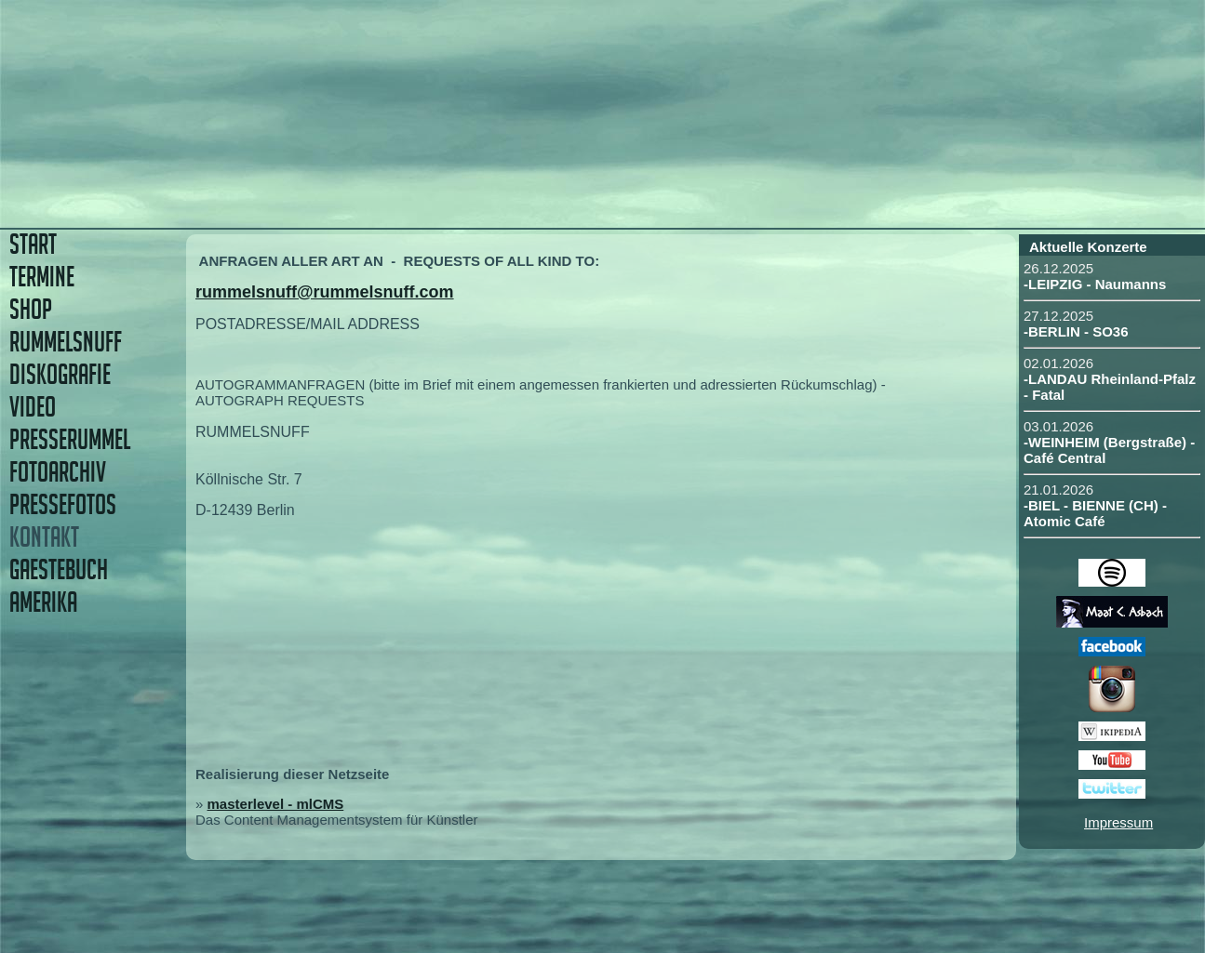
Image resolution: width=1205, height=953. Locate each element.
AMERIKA (43, 602)
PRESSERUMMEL (69, 439)
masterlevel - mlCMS (276, 804)
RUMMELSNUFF (65, 341)
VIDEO (32, 406)
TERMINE (41, 276)
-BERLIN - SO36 (1076, 331)
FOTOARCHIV (57, 472)
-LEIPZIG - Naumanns (1095, 284)
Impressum (1118, 822)
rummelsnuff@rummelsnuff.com (324, 292)
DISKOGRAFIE (60, 374)
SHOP (30, 309)
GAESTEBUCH (58, 569)
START (33, 244)
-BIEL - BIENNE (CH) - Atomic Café (1095, 513)
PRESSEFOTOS (62, 504)
